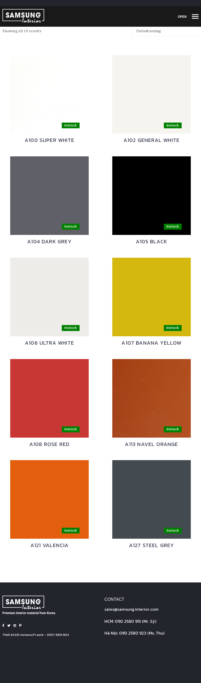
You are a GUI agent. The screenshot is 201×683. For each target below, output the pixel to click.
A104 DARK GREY (49, 241)
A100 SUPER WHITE (49, 140)
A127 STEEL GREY (151, 545)
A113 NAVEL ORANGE (151, 444)
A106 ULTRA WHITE (49, 343)
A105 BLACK (151, 241)
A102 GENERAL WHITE (152, 140)
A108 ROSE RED (49, 444)
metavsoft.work (31, 634)
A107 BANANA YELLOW (151, 343)
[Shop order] (165, 31)
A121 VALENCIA (49, 545)
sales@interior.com (131, 609)
